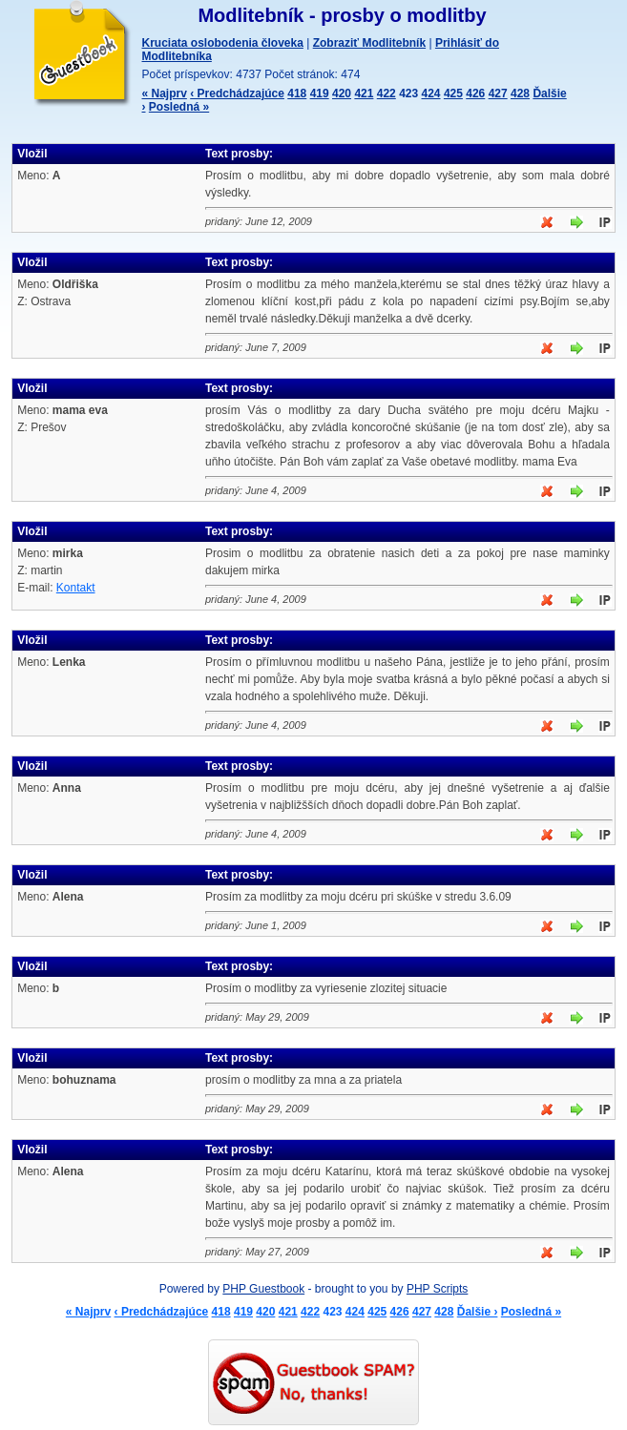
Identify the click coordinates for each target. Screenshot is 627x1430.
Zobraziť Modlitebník (369, 43)
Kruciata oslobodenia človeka (222, 43)
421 (363, 93)
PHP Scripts (437, 1288)
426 (475, 93)
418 (296, 93)
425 (453, 93)
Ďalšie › (477, 1311)
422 (386, 93)
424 (431, 93)
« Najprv (164, 93)
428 (520, 93)
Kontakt (75, 587)
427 (498, 93)
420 (341, 93)
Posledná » (179, 107)
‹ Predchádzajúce (237, 93)
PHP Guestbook (263, 1288)
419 (319, 93)
